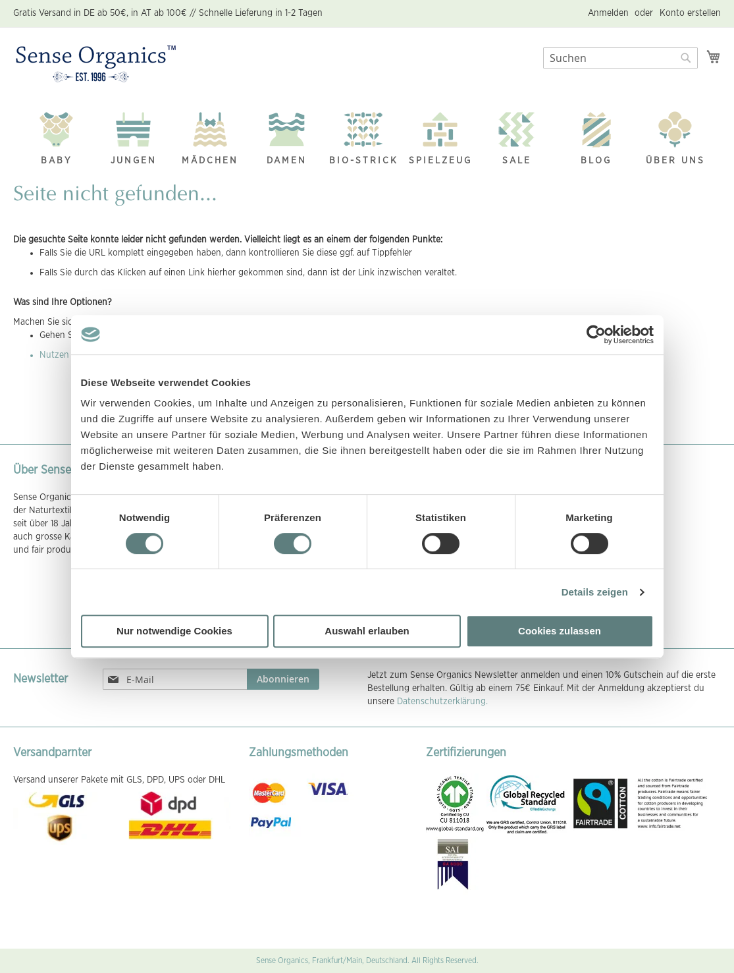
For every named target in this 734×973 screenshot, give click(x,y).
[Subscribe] (283, 679)
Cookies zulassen (559, 630)
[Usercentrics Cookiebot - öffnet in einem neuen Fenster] (596, 335)
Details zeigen (595, 592)
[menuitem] (57, 134)
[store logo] (95, 64)
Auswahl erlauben (367, 630)
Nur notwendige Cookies (174, 630)
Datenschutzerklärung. (442, 701)
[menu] (367, 135)
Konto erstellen (690, 13)
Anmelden (608, 13)
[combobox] (620, 58)
